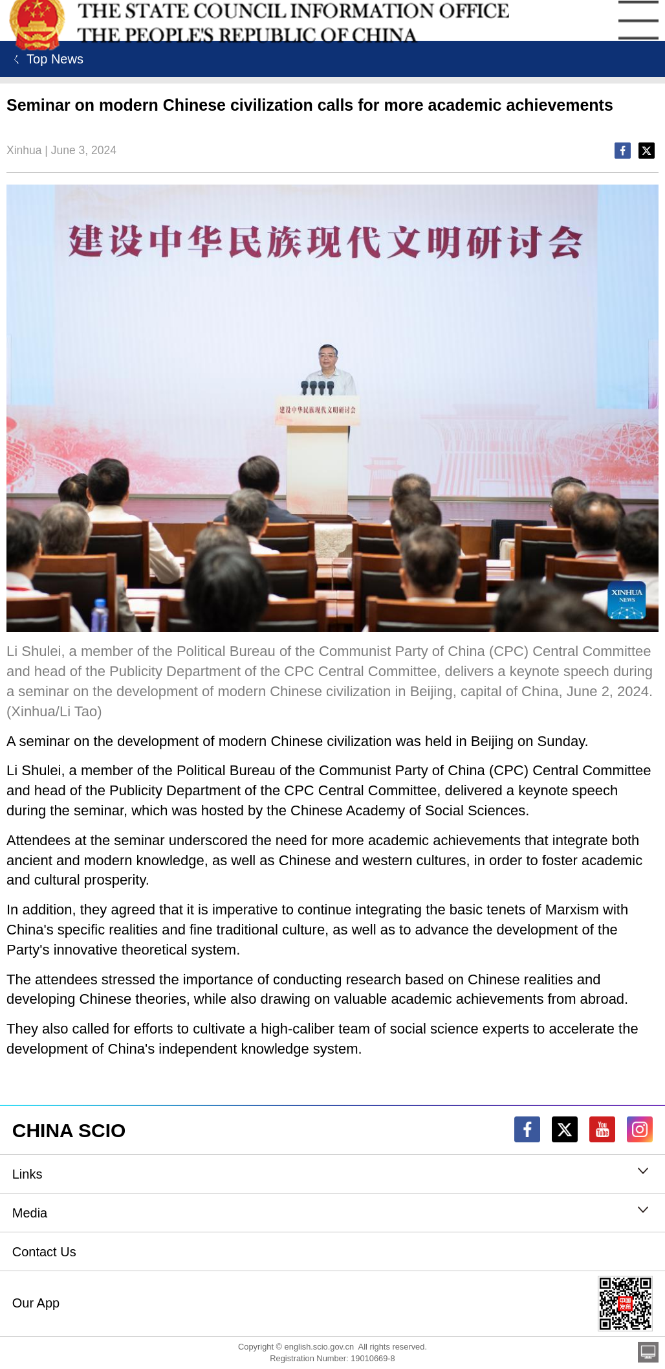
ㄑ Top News (44, 59)
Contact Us (44, 1252)
